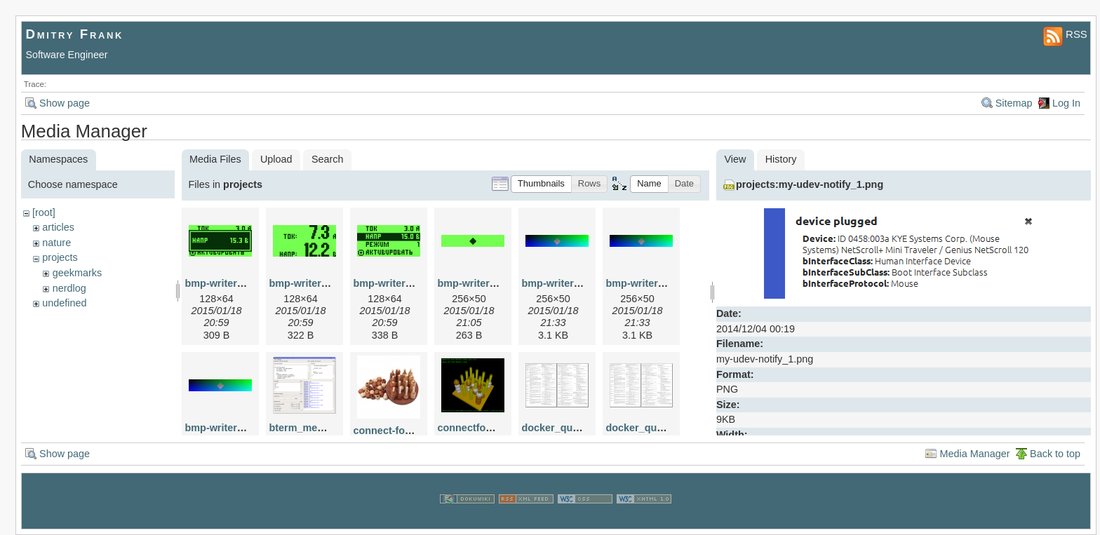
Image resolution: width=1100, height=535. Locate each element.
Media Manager (974, 453)
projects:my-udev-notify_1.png (809, 184)
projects (59, 257)
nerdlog (69, 288)
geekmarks (77, 272)
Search (327, 159)
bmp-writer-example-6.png (585, 283)
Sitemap (1014, 103)
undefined (64, 303)
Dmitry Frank (75, 34)
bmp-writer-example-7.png (669, 283)
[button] (541, 184)
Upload (276, 159)
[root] (43, 212)
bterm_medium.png (316, 427)
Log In (1066, 103)
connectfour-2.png (482, 427)
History (781, 159)
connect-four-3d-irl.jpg (408, 430)
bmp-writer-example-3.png (501, 283)
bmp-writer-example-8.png (248, 427)
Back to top (1055, 453)
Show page (64, 103)
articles (58, 227)
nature (56, 242)
